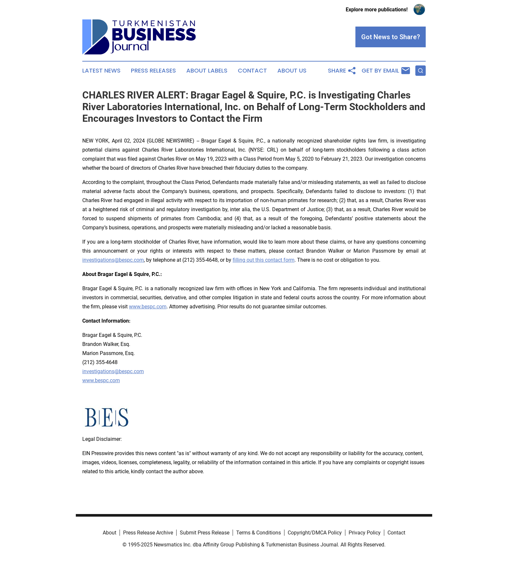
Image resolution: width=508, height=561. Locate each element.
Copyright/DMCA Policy (315, 533)
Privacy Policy (365, 533)
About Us (291, 70)
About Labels (206, 70)
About (109, 533)
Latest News (101, 70)
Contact (252, 70)
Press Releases (153, 70)
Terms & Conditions (258, 533)
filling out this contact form (263, 260)
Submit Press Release (204, 533)
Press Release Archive (148, 533)
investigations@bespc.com (113, 260)
